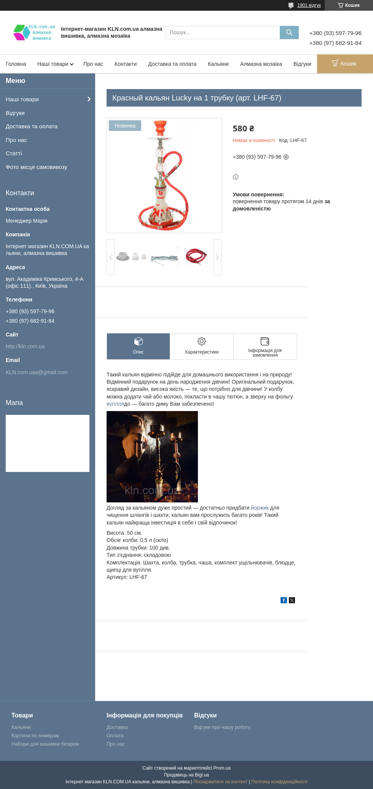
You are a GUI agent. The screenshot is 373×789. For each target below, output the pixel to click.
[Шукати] (289, 32)
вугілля (115, 404)
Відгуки (302, 64)
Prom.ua (222, 768)
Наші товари (52, 64)
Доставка (117, 727)
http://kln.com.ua (25, 346)
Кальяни (218, 64)
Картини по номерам (35, 735)
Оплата (115, 735)
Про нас (93, 64)
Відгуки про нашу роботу (222, 727)
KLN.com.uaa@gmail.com (37, 372)
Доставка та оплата (172, 64)
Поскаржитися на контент (220, 781)
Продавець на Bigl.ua (186, 775)
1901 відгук (309, 5)
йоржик (260, 508)
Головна (16, 64)
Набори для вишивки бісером (45, 744)
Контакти (126, 64)
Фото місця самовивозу (36, 167)
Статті (14, 153)
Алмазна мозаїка (261, 64)
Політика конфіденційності (279, 781)
